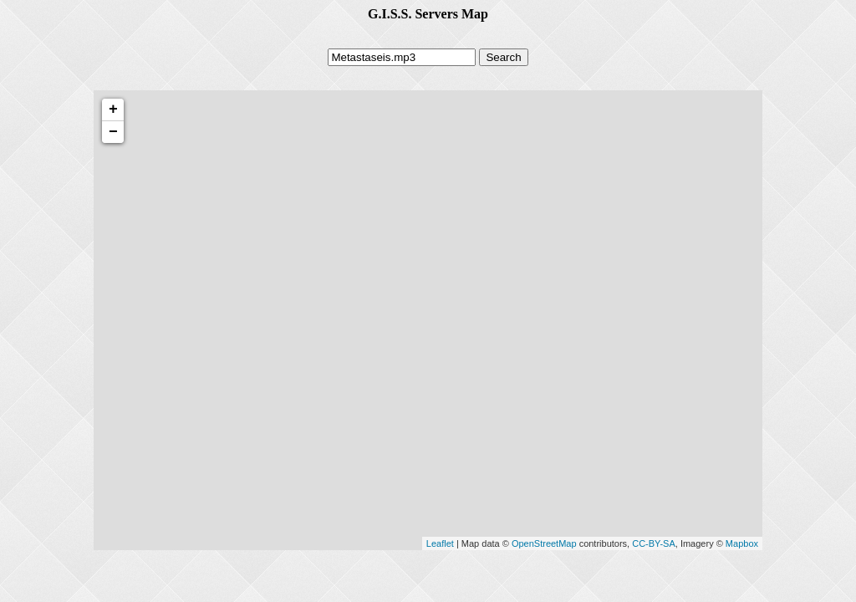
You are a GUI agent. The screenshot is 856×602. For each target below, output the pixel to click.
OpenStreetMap (544, 543)
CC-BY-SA (653, 543)
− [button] (113, 132)
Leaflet (440, 543)
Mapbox (742, 543)
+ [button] (113, 109)
